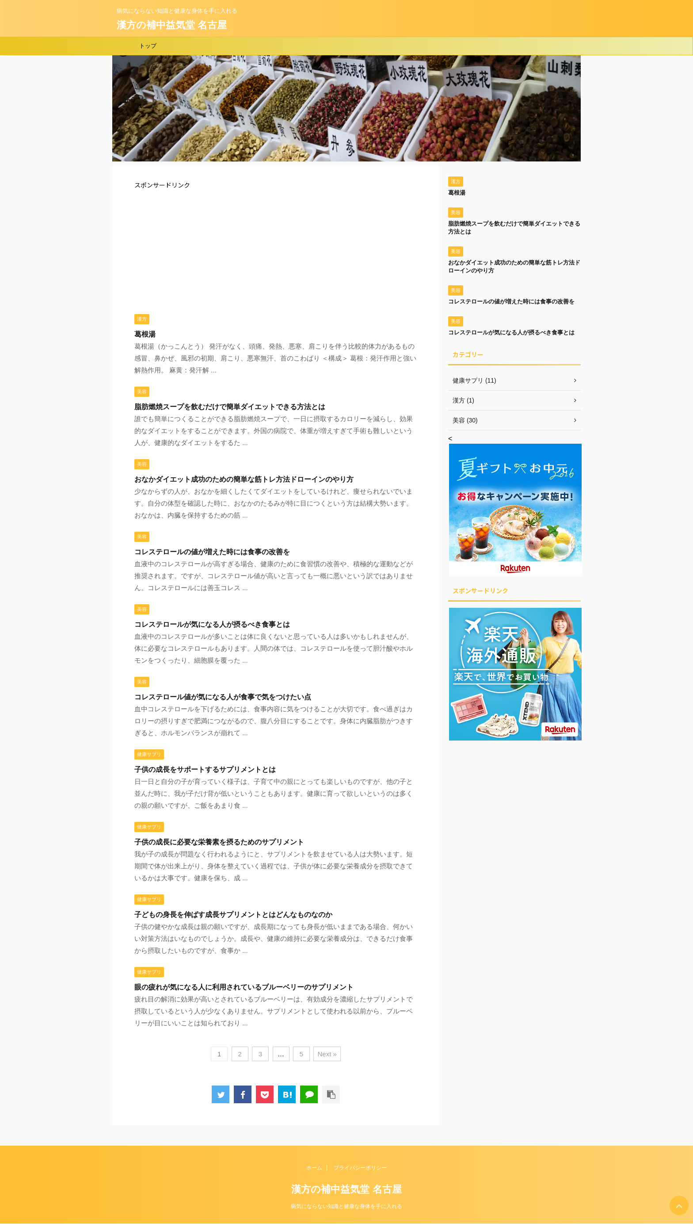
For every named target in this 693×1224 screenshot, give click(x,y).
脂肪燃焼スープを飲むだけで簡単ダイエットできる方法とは (229, 407)
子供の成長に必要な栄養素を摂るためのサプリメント (219, 842)
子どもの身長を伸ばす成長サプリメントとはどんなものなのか (233, 914)
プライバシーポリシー (360, 1168)
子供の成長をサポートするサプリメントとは (205, 769)
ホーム (314, 1168)
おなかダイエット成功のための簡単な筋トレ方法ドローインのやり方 (244, 479)
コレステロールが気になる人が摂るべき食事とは (212, 624)
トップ (147, 45)
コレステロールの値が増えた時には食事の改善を (212, 552)
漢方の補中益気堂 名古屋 (172, 25)
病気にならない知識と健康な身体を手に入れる (346, 1206)
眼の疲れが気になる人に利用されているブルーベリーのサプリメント (244, 987)
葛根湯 (145, 334)
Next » (326, 1054)
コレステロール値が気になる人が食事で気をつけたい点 (222, 697)
